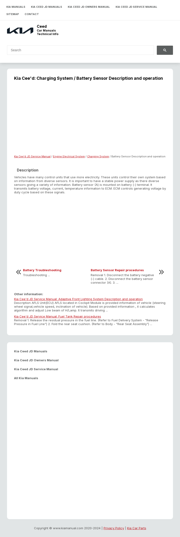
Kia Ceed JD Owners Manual (89, 6)
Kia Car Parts (136, 528)
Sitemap (12, 14)
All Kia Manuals (26, 378)
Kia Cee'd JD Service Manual (32, 156)
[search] (78, 50)
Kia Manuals (15, 6)
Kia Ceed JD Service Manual (136, 6)
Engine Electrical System (69, 156)
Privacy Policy (114, 528)
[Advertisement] (90, 121)
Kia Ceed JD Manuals (46, 6)
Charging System (98, 156)
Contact (32, 14)
